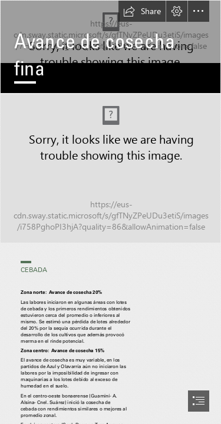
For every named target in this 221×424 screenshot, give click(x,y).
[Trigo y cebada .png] (110, 168)
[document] (110, 212)
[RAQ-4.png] (110, 47)
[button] (142, 11)
